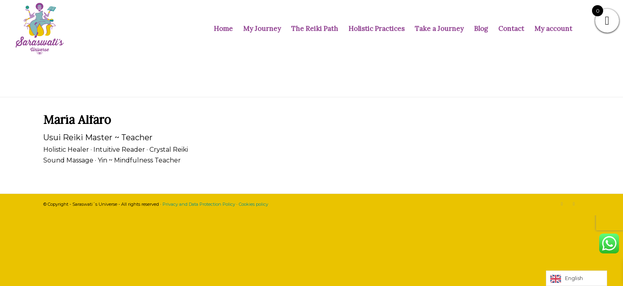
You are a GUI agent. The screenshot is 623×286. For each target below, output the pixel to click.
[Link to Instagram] (562, 204)
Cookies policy (253, 204)
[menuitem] (223, 29)
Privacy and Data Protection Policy (199, 204)
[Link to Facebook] (574, 204)
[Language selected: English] (576, 278)
